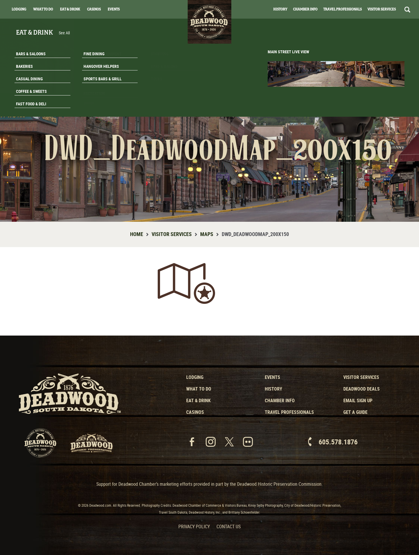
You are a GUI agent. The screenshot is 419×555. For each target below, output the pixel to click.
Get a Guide (355, 412)
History (280, 9)
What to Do (198, 389)
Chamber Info (305, 9)
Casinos (94, 9)
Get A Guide (383, 109)
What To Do (43, 9)
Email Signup (383, 94)
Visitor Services (381, 9)
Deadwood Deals (361, 389)
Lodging (19, 9)
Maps (206, 233)
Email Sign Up (357, 400)
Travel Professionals (342, 9)
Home (136, 233)
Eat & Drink (70, 9)
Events (114, 9)
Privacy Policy (194, 526)
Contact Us (228, 526)
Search (407, 9)
